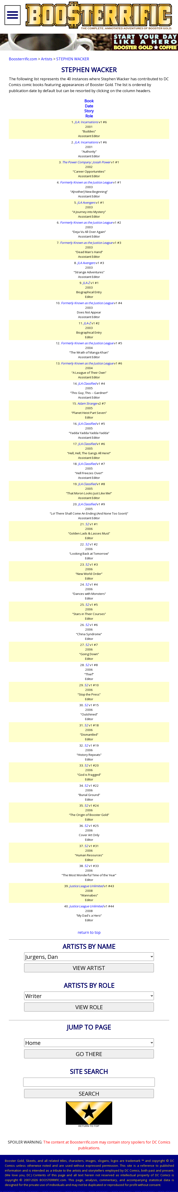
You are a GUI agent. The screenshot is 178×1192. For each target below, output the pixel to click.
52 (87, 524)
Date (89, 106)
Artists (46, 58)
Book (89, 100)
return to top (89, 932)
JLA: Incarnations (86, 122)
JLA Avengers (86, 202)
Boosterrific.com (23, 58)
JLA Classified (87, 383)
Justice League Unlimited (86, 886)
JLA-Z (86, 283)
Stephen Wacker (72, 58)
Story (89, 110)
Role (89, 116)
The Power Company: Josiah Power (86, 162)
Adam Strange (87, 403)
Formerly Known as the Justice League (86, 182)
